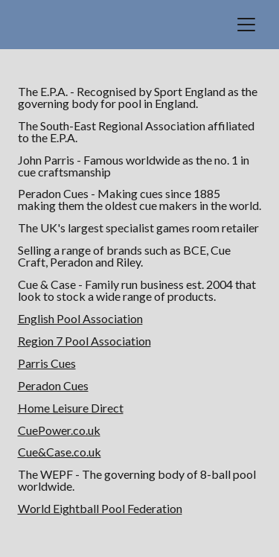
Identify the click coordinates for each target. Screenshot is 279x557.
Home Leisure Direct (71, 408)
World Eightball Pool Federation (100, 508)
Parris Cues (47, 363)
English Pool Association (80, 318)
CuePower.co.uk (59, 430)
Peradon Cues (53, 385)
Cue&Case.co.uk (59, 452)
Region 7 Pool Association (84, 341)
